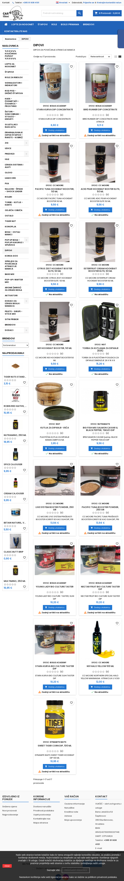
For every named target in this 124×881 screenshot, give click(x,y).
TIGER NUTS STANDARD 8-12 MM (15, 377)
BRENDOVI (10, 324)
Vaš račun (71, 796)
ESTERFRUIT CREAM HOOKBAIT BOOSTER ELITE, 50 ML (100, 270)
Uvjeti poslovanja (42, 814)
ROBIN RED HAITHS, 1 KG (15, 406)
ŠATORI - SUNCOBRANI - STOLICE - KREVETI (13, 115)
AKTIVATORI (11, 295)
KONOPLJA (10, 226)
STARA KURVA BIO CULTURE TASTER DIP (54, 667)
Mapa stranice (40, 822)
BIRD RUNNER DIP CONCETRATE (100, 109)
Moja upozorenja (73, 819)
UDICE (8, 148)
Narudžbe (69, 807)
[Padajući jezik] (63, 2)
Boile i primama (70, 24)
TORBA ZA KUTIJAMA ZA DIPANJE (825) (100, 349)
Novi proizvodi (9, 810)
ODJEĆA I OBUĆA (13, 210)
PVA (7, 183)
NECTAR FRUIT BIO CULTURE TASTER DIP (100, 588)
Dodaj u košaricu (54, 130)
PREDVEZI (10, 153)
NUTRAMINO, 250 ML (15, 435)
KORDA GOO (11, 255)
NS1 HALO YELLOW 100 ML (100, 666)
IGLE (7, 159)
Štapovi (43, 24)
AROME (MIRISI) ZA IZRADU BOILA (13, 289)
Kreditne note (71, 811)
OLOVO (8, 172)
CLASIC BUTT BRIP (13, 552)
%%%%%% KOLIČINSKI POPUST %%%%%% (11, 55)
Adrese (68, 815)
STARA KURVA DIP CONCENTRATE (54, 109)
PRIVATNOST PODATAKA (75, 870)
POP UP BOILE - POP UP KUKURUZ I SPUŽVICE (14, 242)
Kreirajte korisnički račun (109, 2)
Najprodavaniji (13, 353)
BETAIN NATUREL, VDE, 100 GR (15, 522)
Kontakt (6, 2)
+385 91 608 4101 (31, 2)
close (7, 866)
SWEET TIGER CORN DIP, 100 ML (55, 745)
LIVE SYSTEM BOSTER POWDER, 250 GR (55, 508)
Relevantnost (101, 57)
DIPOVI (8, 250)
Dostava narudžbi (42, 806)
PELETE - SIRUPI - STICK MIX (13, 312)
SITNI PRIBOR (12, 319)
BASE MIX (9, 274)
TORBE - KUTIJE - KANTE (14, 203)
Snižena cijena (9, 806)
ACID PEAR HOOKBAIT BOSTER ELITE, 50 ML (100, 190)
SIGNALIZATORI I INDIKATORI (13, 84)
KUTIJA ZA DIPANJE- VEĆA (54, 427)
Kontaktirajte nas (15, 31)
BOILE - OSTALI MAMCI (12, 233)
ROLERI (8, 196)
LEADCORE (10, 178)
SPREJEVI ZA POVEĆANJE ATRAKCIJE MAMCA (11, 265)
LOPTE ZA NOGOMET (10, 65)
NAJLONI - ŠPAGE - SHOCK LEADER (14, 190)
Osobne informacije (74, 803)
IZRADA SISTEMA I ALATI (14, 166)
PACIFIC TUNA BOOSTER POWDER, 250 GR (100, 508)
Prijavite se (88, 2)
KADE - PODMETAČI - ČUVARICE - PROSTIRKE (12, 102)
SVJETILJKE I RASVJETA (11, 126)
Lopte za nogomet (22, 24)
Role (54, 24)
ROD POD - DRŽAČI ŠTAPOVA (14, 92)
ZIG (6, 142)
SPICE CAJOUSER (13, 464)
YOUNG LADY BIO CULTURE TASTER (54, 586)
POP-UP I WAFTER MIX (14, 281)
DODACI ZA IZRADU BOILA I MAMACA (12, 303)
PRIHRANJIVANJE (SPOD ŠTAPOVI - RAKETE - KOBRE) (14, 135)
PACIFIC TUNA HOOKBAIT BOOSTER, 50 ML (54, 190)
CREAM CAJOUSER (14, 493)
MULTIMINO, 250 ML (15, 581)
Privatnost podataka (43, 810)
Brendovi (88, 24)
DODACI (9, 330)
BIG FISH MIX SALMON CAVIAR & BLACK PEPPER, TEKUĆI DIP (100, 429)
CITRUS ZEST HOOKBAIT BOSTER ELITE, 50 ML (54, 270)
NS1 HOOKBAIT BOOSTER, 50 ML (54, 348)
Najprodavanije (10, 814)
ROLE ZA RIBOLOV (14, 77)
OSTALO (9, 215)
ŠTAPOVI (9, 71)
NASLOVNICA (10, 46)
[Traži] (62, 13)
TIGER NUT (10, 221)
